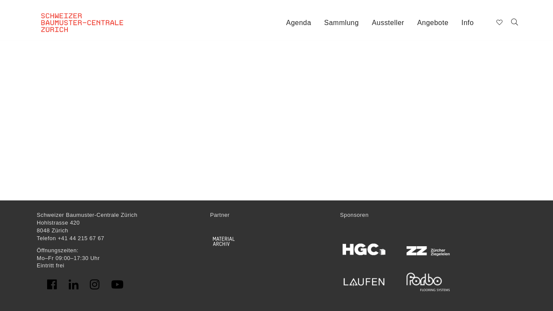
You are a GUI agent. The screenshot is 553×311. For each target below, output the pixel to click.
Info (467, 22)
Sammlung (341, 22)
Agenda (298, 22)
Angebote (432, 22)
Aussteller (388, 22)
